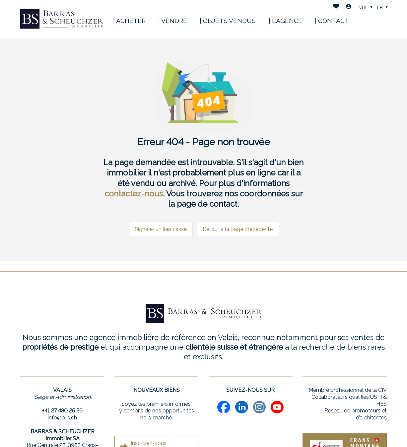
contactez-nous (133, 193)
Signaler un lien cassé (161, 229)
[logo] (61, 19)
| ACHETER (129, 20)
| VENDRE (172, 20)
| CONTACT (332, 20)
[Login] (349, 7)
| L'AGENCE (285, 20)
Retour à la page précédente (238, 229)
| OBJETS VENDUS (228, 20)
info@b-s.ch (62, 417)
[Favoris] (336, 7)
